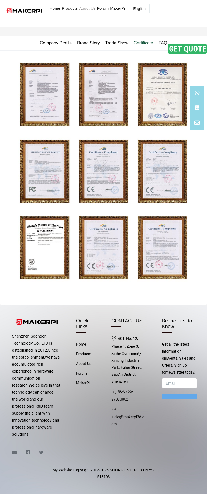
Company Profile (56, 43)
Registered (188, 11)
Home (55, 8)
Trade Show (117, 43)
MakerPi (117, 8)
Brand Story (88, 43)
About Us (87, 8)
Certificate (143, 43)
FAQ (162, 43)
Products (70, 8)
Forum (103, 8)
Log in (162, 11)
